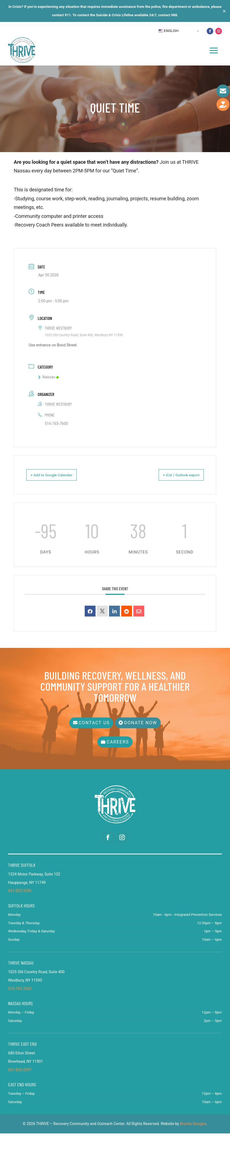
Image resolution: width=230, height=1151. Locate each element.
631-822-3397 (19, 1087)
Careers (118, 759)
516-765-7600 (56, 445)
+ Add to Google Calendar (57, 496)
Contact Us (92, 740)
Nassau (48, 398)
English (169, 31)
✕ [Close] (224, 11)
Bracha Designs (193, 1141)
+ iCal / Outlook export (176, 496)
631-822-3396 (19, 908)
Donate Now (142, 740)
